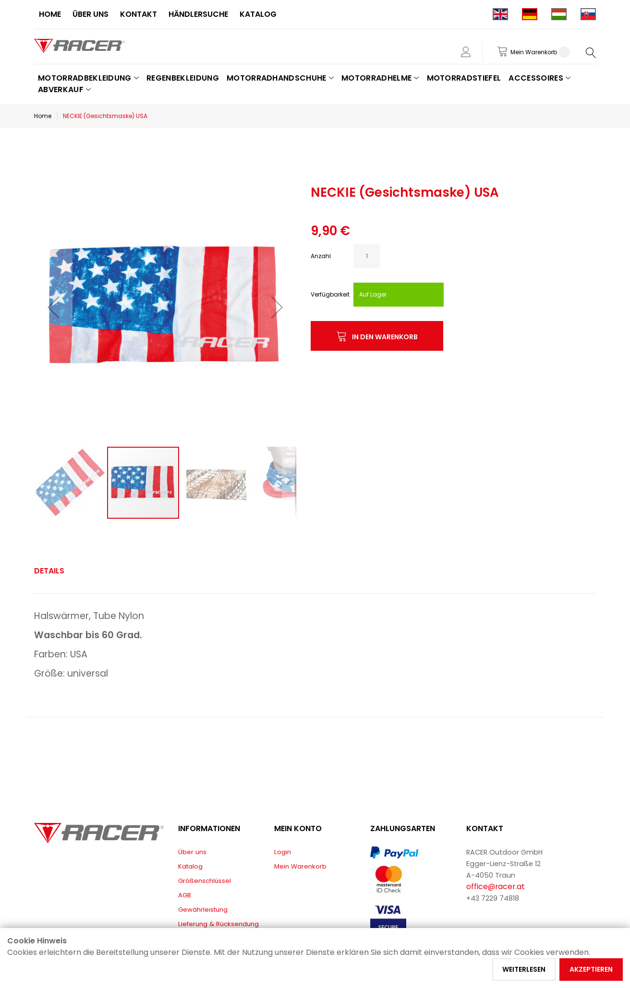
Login (282, 852)
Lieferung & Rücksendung (218, 923)
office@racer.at (495, 886)
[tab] (49, 571)
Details (49, 570)
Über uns (192, 852)
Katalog (190, 866)
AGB (184, 895)
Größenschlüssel (204, 880)
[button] (53, 307)
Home (42, 116)
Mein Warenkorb (300, 866)
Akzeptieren (591, 969)
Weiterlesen (523, 969)
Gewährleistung (203, 909)
